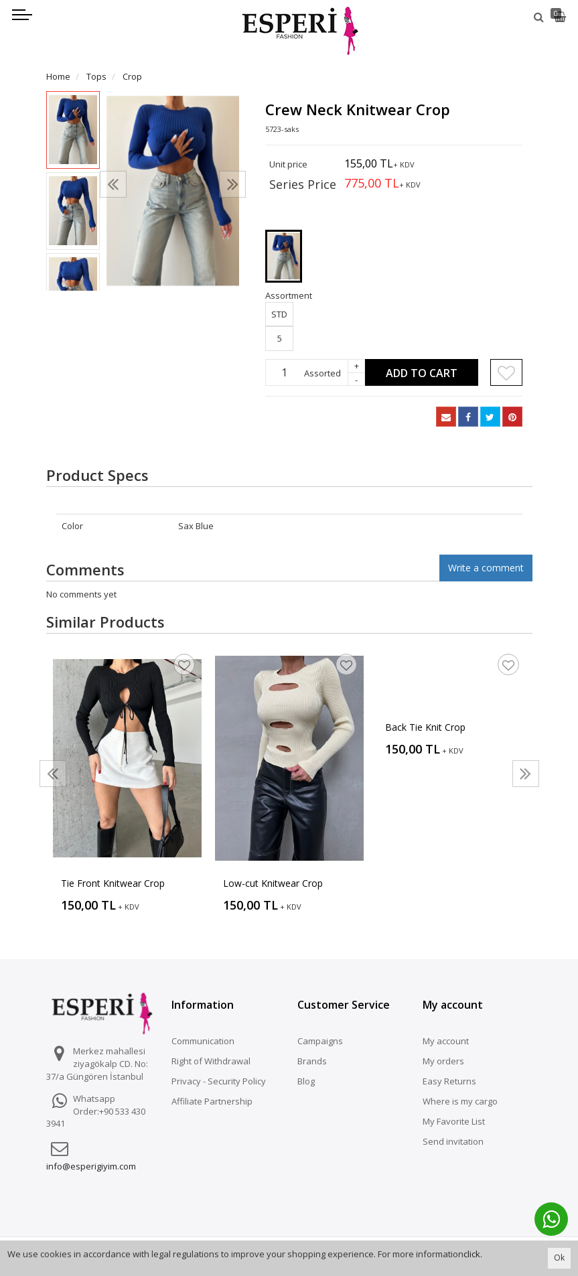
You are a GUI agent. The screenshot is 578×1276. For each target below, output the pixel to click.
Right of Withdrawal (210, 1061)
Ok (559, 1257)
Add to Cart (421, 373)
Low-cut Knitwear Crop (273, 883)
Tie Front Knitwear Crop (113, 883)
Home (58, 76)
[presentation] (113, 184)
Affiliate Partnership (211, 1101)
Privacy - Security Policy (218, 1081)
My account (446, 1041)
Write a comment (486, 567)
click (471, 1254)
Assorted (322, 373)
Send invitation (453, 1141)
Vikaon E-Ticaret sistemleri (416, 1232)
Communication (202, 1041)
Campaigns (320, 1041)
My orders (443, 1061)
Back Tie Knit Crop (425, 727)
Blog (306, 1081)
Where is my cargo (460, 1101)
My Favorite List (454, 1121)
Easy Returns (449, 1081)
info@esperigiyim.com (91, 1166)
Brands (312, 1061)
